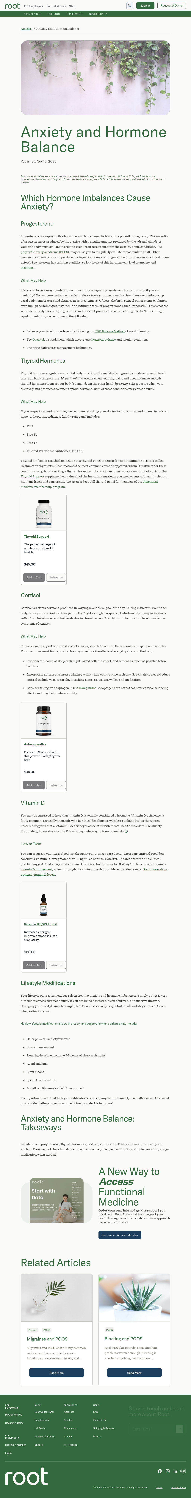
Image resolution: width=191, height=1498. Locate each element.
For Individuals (56, 6)
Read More (57, 1373)
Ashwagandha (86, 688)
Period (32, 1330)
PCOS (46, 1330)
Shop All (39, 1444)
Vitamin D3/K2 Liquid (40, 924)
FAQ (95, 1411)
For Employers (33, 6)
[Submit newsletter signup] (179, 1427)
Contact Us (99, 1420)
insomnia (27, 267)
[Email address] (157, 1427)
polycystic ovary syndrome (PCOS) (45, 252)
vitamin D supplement (36, 869)
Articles (26, 28)
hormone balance (103, 339)
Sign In (145, 5)
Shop (72, 6)
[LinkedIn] (175, 1471)
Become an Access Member (120, 1235)
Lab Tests (53, 13)
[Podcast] (183, 1471)
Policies (97, 1436)
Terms (159, 1487)
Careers (68, 1436)
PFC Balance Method (110, 331)
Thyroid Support (32, 476)
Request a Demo (14, 1422)
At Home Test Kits (44, 1436)
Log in (8, 1452)
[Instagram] (167, 1471)
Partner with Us (13, 1414)
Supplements (74, 13)
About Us (69, 1411)
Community (98, 13)
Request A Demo (172, 5)
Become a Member (15, 1444)
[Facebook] (159, 1471)
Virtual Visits (32, 13)
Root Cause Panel (44, 1411)
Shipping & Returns (103, 1428)
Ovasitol (38, 339)
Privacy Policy (178, 1487)
